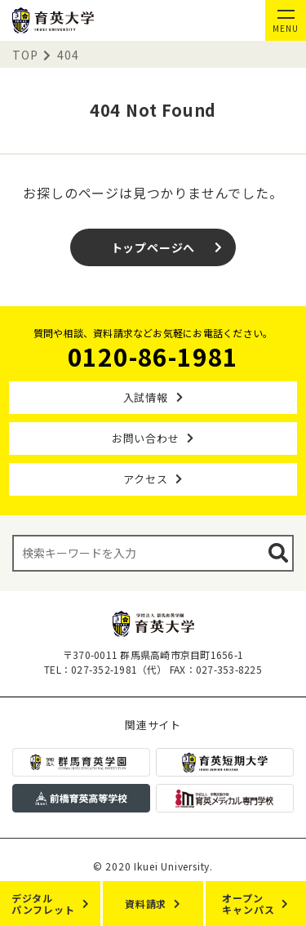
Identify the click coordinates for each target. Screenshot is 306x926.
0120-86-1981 (153, 356)
